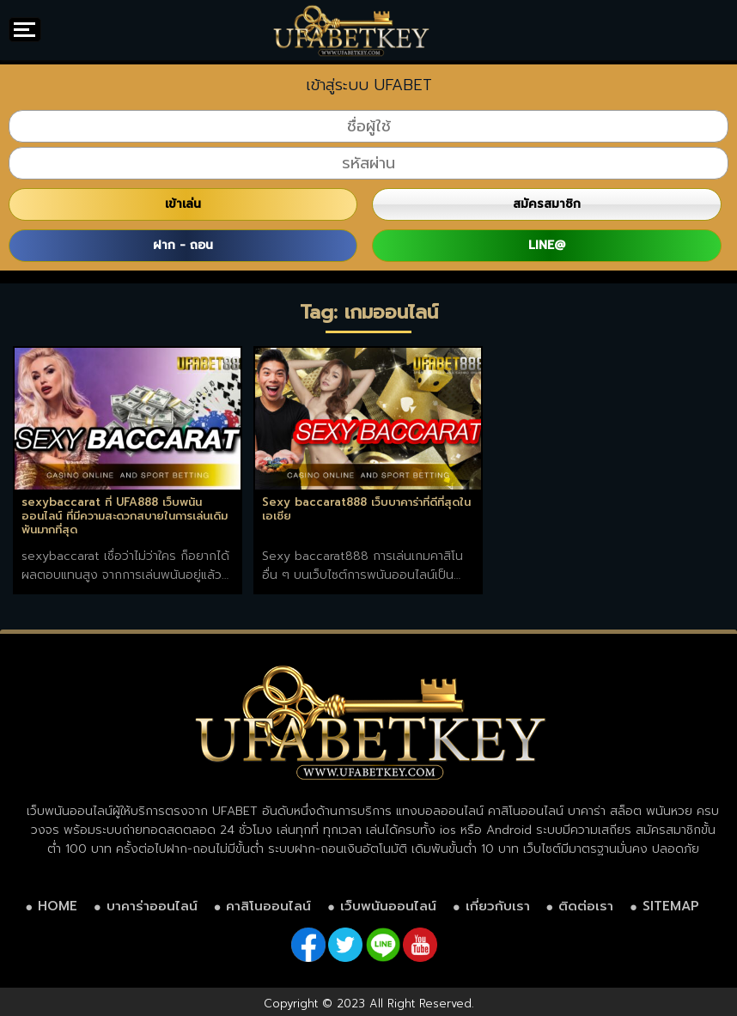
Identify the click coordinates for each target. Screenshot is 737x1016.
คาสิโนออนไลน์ (268, 906)
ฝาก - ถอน (183, 245)
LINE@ (546, 245)
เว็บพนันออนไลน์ (388, 906)
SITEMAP (671, 906)
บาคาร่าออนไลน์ (152, 906)
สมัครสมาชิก (547, 204)
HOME (57, 906)
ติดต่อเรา (585, 906)
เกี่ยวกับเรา (498, 906)
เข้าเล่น (183, 204)
